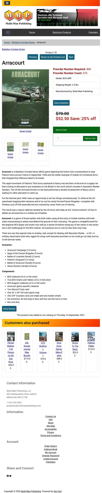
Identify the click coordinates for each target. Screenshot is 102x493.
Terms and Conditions (50, 435)
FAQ (51, 419)
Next (71, 57)
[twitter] (10, 476)
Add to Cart (90, 138)
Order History (50, 446)
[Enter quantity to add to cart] (69, 138)
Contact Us (50, 416)
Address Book (50, 449)
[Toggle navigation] (7, 3)
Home (32, 32)
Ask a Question (61, 102)
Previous (33, 57)
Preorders (93, 32)
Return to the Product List (53, 57)
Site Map (50, 426)
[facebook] (8, 476)
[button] (41, 17)
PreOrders (50, 462)
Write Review (9, 308)
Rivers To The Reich (75, 346)
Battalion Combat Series (23, 42)
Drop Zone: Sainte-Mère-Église (59, 349)
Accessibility (51, 429)
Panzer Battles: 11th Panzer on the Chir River (10, 352)
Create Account (50, 459)
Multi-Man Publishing (31, 491)
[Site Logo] (18, 17)
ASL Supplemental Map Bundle (27, 349)
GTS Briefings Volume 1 (42, 349)
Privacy (50, 432)
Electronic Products (62, 32)
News (50, 423)
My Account (50, 452)
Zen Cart (58, 491)
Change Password (50, 455)
